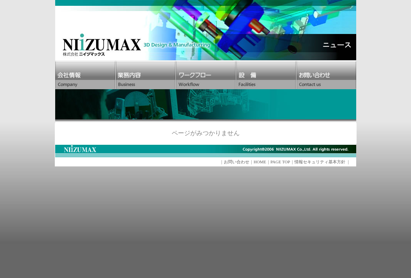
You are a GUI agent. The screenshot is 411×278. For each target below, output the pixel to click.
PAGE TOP (280, 161)
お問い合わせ (236, 161)
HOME (260, 161)
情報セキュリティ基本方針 (319, 161)
